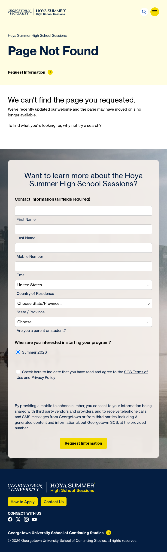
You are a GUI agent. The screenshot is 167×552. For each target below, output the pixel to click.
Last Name (26, 238)
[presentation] (50, 392)
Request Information (83, 443)
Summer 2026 (31, 352)
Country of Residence (35, 293)
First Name (26, 219)
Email (21, 275)
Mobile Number (30, 256)
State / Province (31, 312)
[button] (144, 12)
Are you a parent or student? (41, 330)
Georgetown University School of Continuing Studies (63, 540)
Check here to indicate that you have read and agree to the (82, 375)
